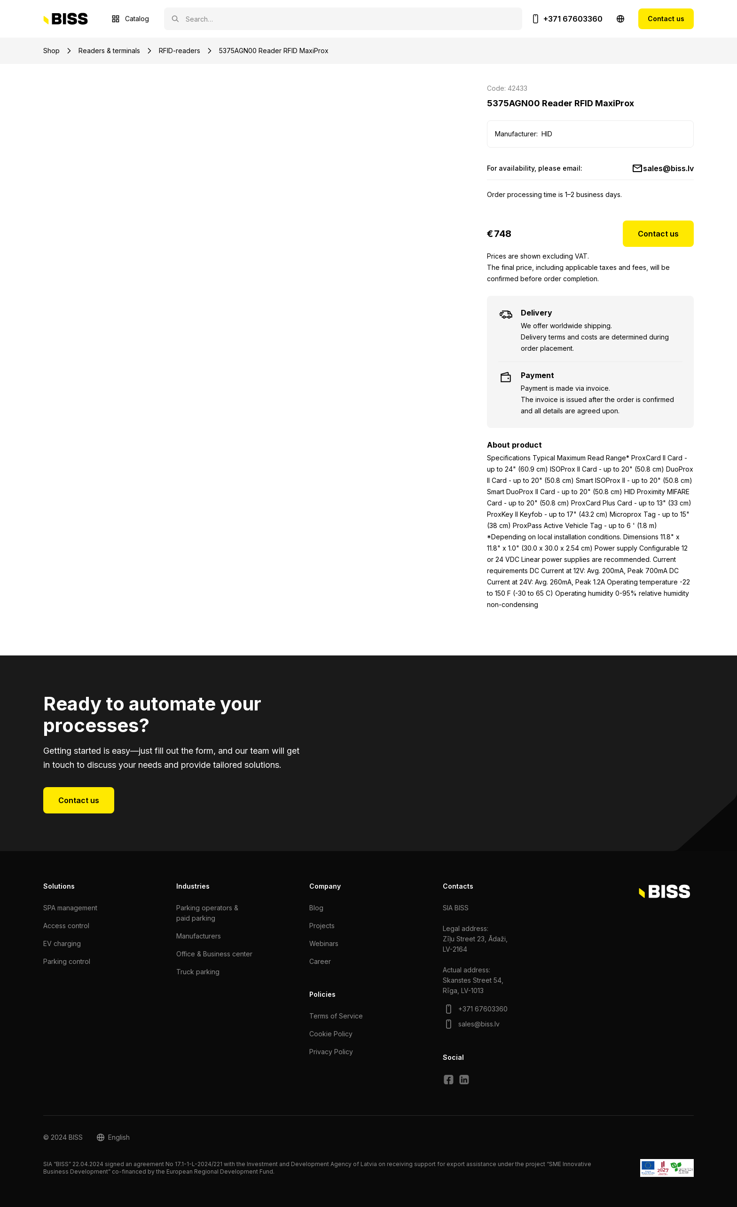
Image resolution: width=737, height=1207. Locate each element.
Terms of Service (336, 1016)
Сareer (320, 961)
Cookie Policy (331, 1034)
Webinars (323, 943)
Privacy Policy (331, 1052)
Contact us (666, 19)
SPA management (70, 908)
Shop (51, 51)
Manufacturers (198, 936)
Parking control (66, 961)
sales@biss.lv (668, 168)
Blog (316, 908)
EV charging (62, 943)
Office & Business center (214, 954)
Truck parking (198, 972)
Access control (66, 926)
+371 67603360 (573, 19)
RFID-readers (179, 51)
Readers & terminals (109, 51)
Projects (322, 926)
